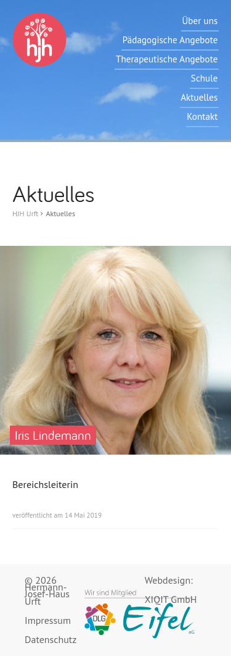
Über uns (199, 21)
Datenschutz (50, 639)
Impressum (48, 620)
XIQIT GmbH (171, 599)
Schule (204, 78)
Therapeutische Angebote (166, 59)
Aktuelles (198, 97)
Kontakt (202, 116)
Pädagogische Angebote (170, 40)
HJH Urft (25, 213)
